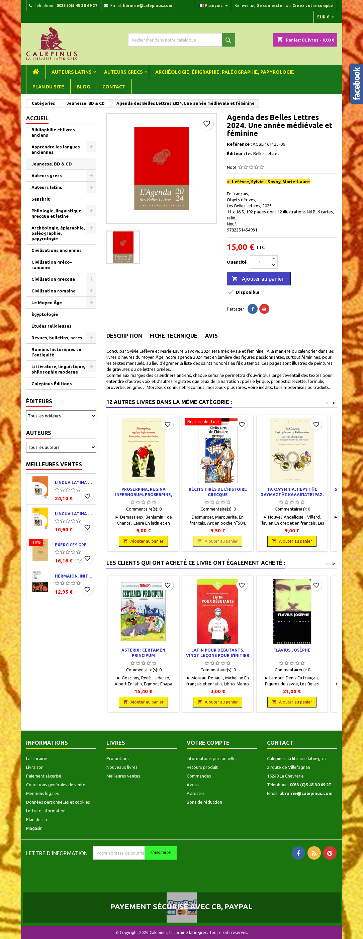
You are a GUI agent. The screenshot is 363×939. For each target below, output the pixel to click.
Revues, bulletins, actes (56, 337)
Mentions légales (42, 793)
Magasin (34, 828)
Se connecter (270, 5)
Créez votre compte (312, 5)
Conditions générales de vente (55, 784)
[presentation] (148, 873)
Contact (113, 86)
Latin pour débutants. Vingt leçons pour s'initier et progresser (217, 655)
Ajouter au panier (258, 279)
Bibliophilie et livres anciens (53, 132)
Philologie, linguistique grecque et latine (56, 213)
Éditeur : (236, 153)
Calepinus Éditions (51, 383)
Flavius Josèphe (291, 650)
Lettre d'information (46, 810)
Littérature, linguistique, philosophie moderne (58, 369)
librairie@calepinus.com (147, 5)
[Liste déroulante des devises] (326, 17)
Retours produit (202, 767)
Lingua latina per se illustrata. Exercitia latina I (74, 514)
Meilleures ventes (54, 464)
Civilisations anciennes (56, 250)
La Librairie (36, 758)
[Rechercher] (181, 40)
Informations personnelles (212, 758)
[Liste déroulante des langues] (214, 5)
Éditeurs (39, 401)
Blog (83, 86)
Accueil (37, 118)
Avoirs (193, 784)
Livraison (34, 767)
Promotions (117, 758)
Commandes (199, 776)
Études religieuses (51, 326)
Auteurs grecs (123, 72)
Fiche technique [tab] (173, 336)
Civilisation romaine (53, 290)
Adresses (196, 793)
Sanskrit (40, 199)
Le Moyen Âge (46, 302)
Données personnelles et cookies (58, 802)
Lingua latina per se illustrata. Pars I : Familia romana (74, 482)
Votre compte (208, 743)
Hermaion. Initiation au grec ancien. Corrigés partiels (74, 576)
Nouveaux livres (122, 767)
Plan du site (48, 86)
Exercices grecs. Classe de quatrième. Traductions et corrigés (74, 545)
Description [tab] (124, 336)
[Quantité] (260, 262)
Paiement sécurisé (43, 776)
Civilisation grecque (53, 279)
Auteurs (38, 433)
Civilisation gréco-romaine (51, 265)
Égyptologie (44, 314)
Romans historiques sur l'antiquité (57, 352)
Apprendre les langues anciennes (55, 149)
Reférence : (239, 144)
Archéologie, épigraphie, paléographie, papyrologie (224, 72)
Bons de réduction (204, 802)
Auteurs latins (72, 72)
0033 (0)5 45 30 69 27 (77, 5)
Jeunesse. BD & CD (51, 163)
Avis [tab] (211, 336)
